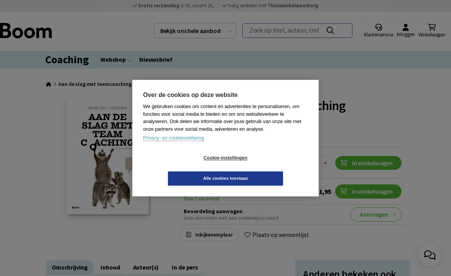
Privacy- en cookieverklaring (173, 148)
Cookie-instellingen (180, 168)
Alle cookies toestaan (271, 168)
